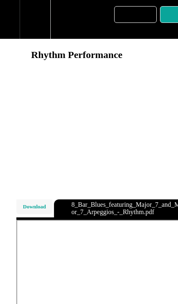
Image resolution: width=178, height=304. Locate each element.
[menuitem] (35, 19)
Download (34, 206)
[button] (10, 19)
